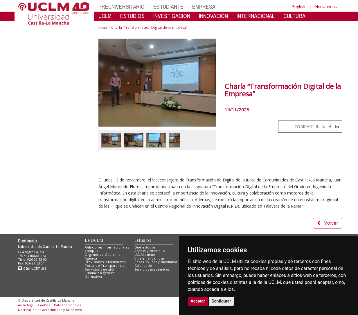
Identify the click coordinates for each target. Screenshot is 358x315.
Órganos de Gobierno (102, 254)
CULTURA (294, 16)
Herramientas (328, 6)
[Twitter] (322, 126)
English (298, 6)
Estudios (142, 240)
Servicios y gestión (100, 269)
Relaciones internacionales (107, 247)
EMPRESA (203, 6)
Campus (91, 251)
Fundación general (100, 273)
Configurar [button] (221, 301)
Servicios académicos (152, 269)
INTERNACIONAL (256, 16)
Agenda (91, 258)
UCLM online (144, 254)
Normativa (93, 276)
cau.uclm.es (32, 268)
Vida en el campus (149, 258)
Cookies (44, 305)
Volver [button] (327, 223)
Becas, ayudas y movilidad (155, 262)
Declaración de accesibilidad (40, 309)
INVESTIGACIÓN (171, 16)
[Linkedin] (335, 126)
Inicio (102, 27)
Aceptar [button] (198, 301)
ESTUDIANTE (168, 6)
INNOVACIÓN (213, 16)
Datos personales (67, 305)
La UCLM (94, 240)
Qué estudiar (145, 247)
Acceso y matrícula (149, 251)
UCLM (104, 16)
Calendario (143, 265)
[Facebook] (328, 126)
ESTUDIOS (132, 16)
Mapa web (74, 309)
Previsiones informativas (105, 262)
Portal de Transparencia (105, 265)
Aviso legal (26, 305)
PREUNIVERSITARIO (121, 6)
